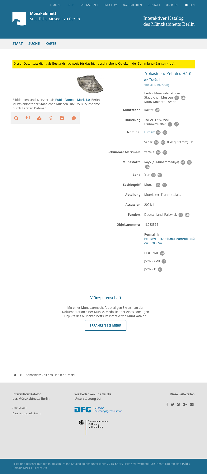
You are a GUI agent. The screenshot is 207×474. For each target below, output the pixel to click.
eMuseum (110, 5)
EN (193, 5)
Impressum (19, 407)
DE (186, 5)
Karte (50, 43)
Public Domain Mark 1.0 (72, 100)
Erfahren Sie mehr (105, 325)
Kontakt (154, 5)
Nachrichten (132, 5)
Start (17, 43)
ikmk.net (56, 5)
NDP (71, 5)
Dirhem (149, 132)
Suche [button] (34, 43)
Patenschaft (89, 5)
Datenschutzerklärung (26, 413)
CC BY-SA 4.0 (115, 464)
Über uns (172, 5)
